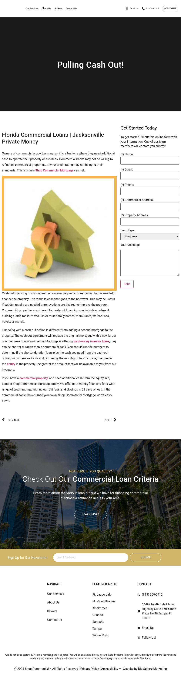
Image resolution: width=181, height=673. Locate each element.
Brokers (58, 8)
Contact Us (71, 8)
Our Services (31, 8)
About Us (46, 8)
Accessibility (109, 669)
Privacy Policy (89, 669)
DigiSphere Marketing (152, 669)
